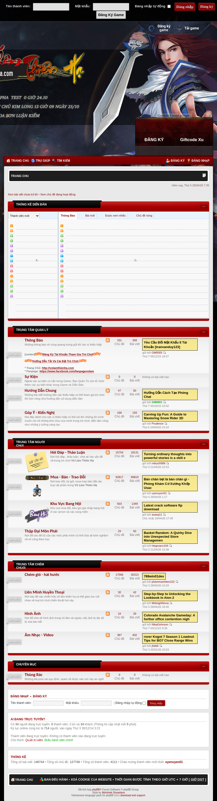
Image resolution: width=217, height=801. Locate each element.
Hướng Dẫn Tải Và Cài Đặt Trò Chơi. (55, 361)
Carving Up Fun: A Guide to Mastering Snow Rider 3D (165, 416)
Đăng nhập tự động (153, 6)
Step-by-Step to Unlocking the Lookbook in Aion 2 (167, 596)
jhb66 (155, 645)
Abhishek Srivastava (113, 792)
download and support (132, 795)
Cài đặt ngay (193, 28)
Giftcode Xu (192, 139)
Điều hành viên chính (58, 740)
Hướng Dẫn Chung (40, 390)
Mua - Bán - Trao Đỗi (68, 476)
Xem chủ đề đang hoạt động (58, 194)
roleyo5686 (158, 463)
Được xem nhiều (115, 215)
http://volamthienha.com (58, 367)
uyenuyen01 (159, 493)
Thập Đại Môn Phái (41, 530)
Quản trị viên (34, 740)
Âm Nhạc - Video (39, 634)
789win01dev (154, 576)
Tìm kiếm (63, 160)
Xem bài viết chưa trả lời (23, 194)
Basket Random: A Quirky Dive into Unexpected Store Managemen (168, 536)
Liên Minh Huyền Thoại (44, 592)
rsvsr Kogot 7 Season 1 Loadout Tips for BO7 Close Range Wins (169, 638)
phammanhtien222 (163, 581)
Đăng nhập (200, 160)
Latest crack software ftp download (163, 507)
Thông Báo (68, 215)
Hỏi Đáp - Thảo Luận (67, 452)
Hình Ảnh (33, 613)
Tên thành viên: (18, 6)
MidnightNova (160, 603)
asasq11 (157, 514)
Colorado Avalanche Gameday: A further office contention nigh (169, 617)
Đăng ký (178, 160)
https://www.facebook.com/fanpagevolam (67, 371)
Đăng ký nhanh (154, 28)
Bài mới (90, 215)
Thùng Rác (34, 674)
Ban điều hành (56, 779)
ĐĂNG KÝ (154, 139)
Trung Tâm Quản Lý (32, 330)
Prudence (158, 423)
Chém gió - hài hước (42, 574)
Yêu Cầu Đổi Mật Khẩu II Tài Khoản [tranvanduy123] (165, 345)
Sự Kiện (31, 376)
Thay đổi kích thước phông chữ (204, 176)
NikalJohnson (160, 624)
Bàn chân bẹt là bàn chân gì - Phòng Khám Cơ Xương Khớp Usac (167, 483)
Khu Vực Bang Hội (65, 503)
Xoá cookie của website (91, 779)
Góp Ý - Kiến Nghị (40, 412)
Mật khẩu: (82, 6)
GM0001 (157, 402)
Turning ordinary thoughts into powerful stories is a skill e (168, 456)
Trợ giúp (43, 160)
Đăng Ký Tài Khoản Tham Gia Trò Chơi (67, 354)
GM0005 (157, 352)
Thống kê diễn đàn (31, 204)
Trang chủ (20, 160)
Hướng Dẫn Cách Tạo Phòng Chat (166, 395)
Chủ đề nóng (144, 215)
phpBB (96, 789)
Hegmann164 (160, 545)
